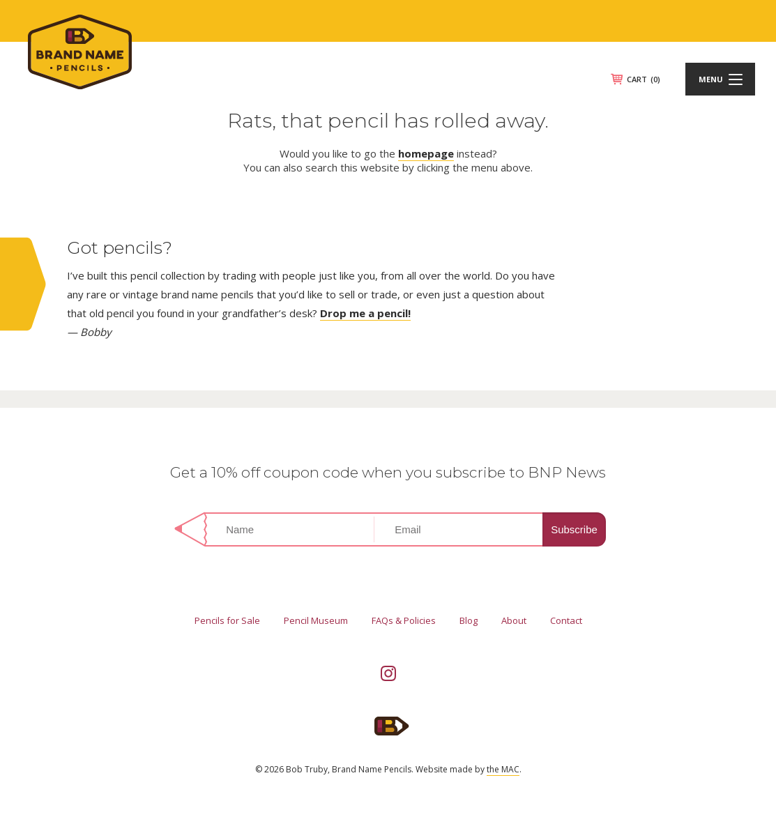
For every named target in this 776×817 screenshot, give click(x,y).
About (513, 620)
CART (643, 79)
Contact (566, 620)
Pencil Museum (316, 620)
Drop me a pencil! (365, 313)
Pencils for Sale (227, 620)
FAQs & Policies (404, 620)
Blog (468, 620)
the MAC (503, 769)
